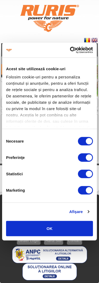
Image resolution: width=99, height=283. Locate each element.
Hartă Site (53, 241)
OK (50, 228)
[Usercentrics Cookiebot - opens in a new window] (70, 50)
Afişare (76, 211)
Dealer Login (28, 241)
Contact (74, 241)
